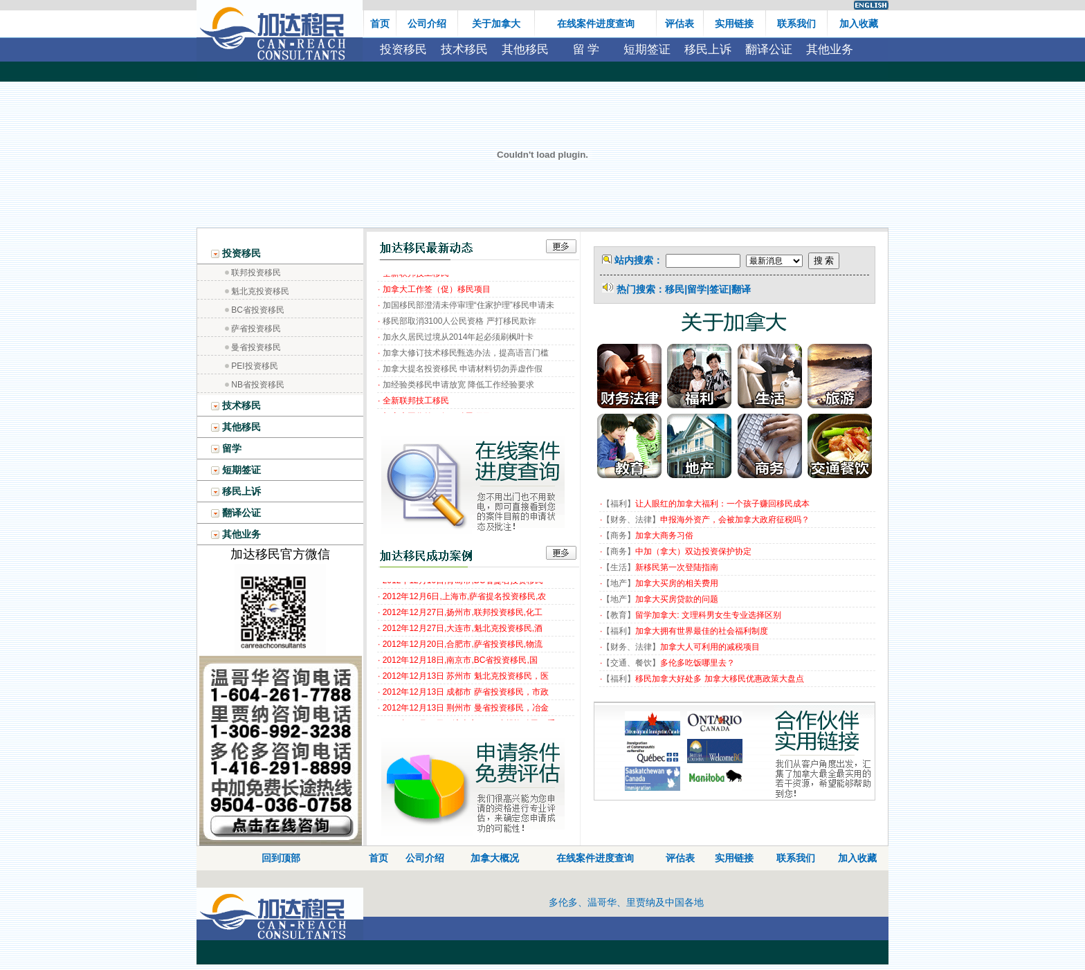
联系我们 (795, 857)
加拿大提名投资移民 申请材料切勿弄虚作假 (462, 371)
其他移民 (525, 49)
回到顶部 (281, 857)
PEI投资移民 (254, 366)
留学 (226, 448)
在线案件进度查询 (595, 857)
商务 (618, 535)
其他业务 (829, 49)
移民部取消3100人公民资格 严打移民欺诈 (459, 324)
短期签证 (647, 49)
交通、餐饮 (631, 663)
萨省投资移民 (256, 328)
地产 (618, 583)
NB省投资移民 (257, 385)
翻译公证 (768, 49)
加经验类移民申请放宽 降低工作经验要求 (458, 387)
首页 (378, 857)
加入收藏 (857, 857)
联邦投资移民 (256, 272)
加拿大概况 (495, 857)
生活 (618, 567)
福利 (618, 504)
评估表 (680, 857)
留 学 (586, 49)
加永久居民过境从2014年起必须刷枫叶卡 (458, 340)
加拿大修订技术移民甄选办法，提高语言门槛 (466, 355)
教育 (618, 615)
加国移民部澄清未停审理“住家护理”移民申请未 (468, 308)
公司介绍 (424, 857)
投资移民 (403, 49)
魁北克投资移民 (260, 291)
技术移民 (464, 49)
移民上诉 (707, 49)
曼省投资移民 (256, 347)
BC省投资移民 (257, 310)
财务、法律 (631, 519)
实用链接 (734, 857)
